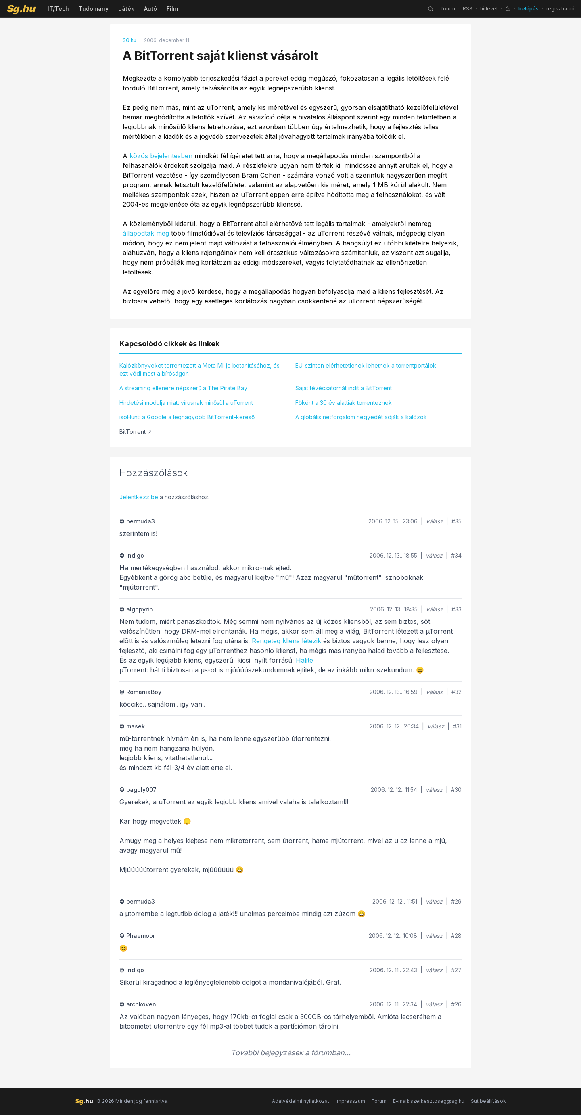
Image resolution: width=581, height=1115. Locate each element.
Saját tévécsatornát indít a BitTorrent (343, 388)
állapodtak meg (146, 233)
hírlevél (488, 9)
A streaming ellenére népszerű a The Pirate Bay (183, 388)
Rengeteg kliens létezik (286, 641)
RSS (467, 9)
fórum (448, 9)
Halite (304, 660)
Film (172, 8)
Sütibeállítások (488, 1101)
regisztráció (560, 9)
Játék (126, 8)
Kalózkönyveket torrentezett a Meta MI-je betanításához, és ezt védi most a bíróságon (199, 369)
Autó (150, 8)
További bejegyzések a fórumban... (291, 1052)
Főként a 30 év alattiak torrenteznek (343, 402)
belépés (528, 9)
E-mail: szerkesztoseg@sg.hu (428, 1101)
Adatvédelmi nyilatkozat (300, 1101)
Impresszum (350, 1101)
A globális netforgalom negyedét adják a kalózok (361, 417)
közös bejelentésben (161, 156)
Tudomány (94, 8)
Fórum (379, 1101)
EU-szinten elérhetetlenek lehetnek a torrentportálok (365, 365)
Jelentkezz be (138, 497)
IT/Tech (58, 8)
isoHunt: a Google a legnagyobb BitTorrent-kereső (187, 417)
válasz (434, 521)
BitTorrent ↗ (135, 431)
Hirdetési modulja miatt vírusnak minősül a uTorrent (186, 402)
